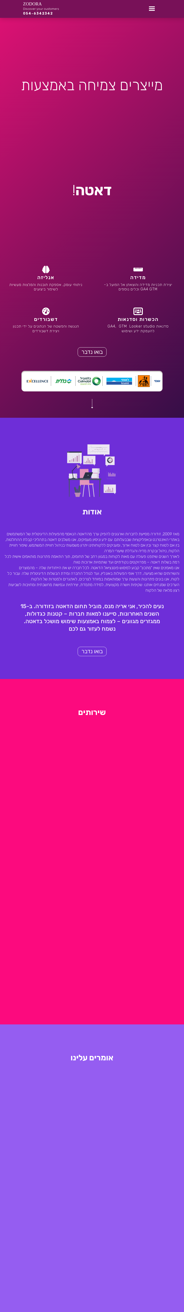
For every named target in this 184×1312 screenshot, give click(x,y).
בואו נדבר (92, 352)
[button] (152, 9)
